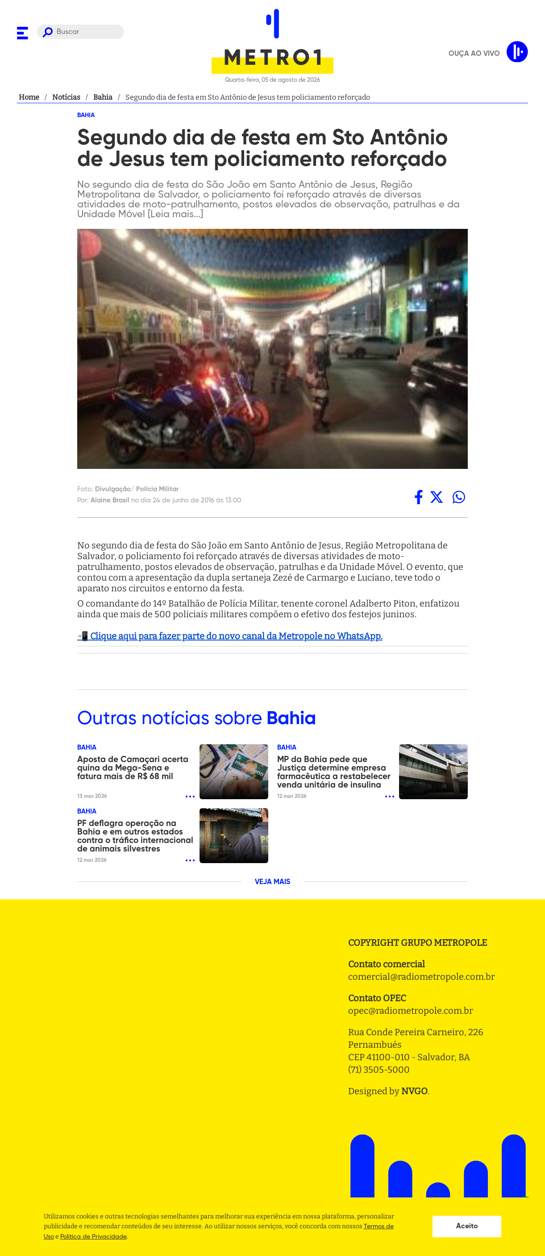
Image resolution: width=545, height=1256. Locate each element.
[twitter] (436, 497)
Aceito (467, 1226)
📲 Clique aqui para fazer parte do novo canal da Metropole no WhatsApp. (230, 636)
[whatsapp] (459, 497)
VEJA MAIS (272, 882)
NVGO (414, 1091)
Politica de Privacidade (93, 1237)
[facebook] (419, 497)
